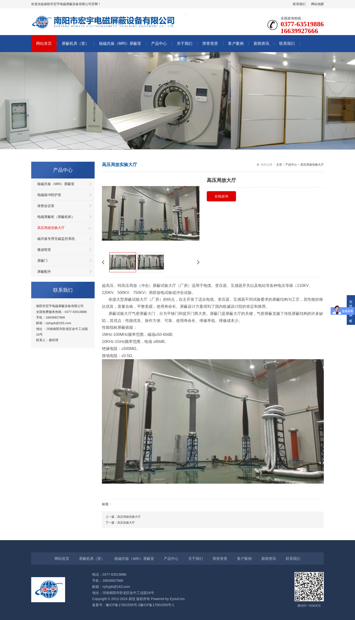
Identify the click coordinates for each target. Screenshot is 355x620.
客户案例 (236, 43)
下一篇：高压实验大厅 (120, 522)
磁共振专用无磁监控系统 (56, 239)
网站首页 (44, 43)
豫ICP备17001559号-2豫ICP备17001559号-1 (140, 605)
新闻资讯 (261, 43)
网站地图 (317, 4)
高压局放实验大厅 (51, 228)
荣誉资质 (210, 43)
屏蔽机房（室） (75, 43)
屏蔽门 (42, 261)
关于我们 (184, 43)
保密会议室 (45, 206)
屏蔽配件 (44, 271)
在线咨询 (221, 196)
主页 (279, 164)
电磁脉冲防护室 (49, 195)
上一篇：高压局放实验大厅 (123, 516)
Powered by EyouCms (167, 599)
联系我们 (299, 4)
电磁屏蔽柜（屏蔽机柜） (56, 217)
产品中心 (159, 43)
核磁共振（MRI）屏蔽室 (120, 43)
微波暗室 (44, 250)
